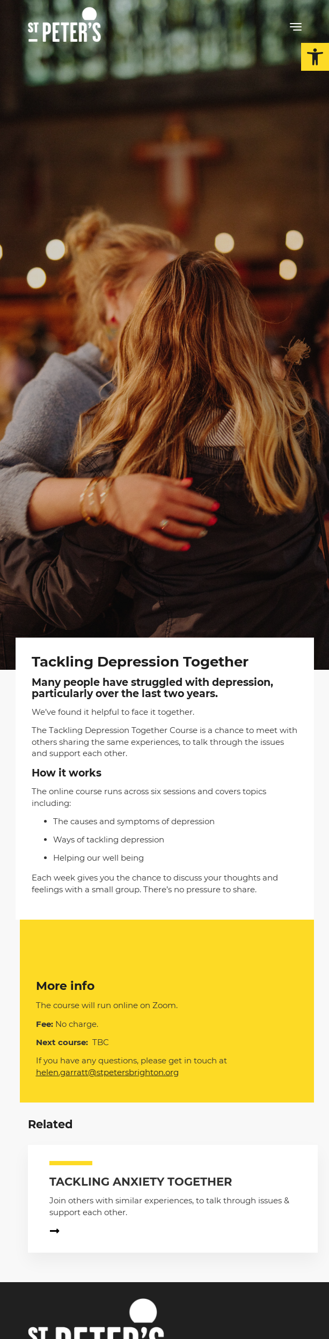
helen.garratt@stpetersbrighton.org (107, 1072)
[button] (315, 57)
